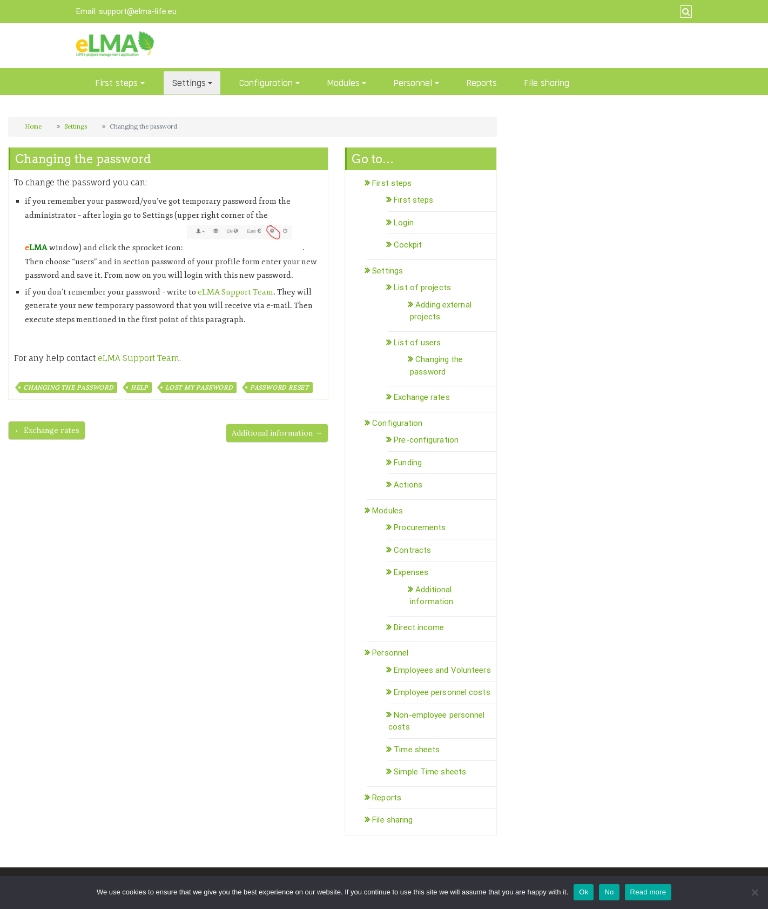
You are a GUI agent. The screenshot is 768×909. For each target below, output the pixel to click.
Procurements (420, 527)
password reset (279, 387)
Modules (343, 83)
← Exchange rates (46, 430)
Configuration (266, 83)
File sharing (546, 83)
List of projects (422, 287)
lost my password (199, 387)
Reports (481, 83)
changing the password (68, 387)
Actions (408, 485)
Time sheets (417, 749)
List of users (417, 342)
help (139, 387)
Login (404, 223)
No (609, 892)
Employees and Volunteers (442, 670)
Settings (189, 83)
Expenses (411, 572)
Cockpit (408, 245)
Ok (583, 892)
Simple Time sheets (430, 772)
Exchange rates (421, 397)
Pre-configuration (426, 440)
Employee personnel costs (442, 692)
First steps (116, 83)
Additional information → (277, 433)
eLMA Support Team (235, 292)
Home (33, 126)
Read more (648, 892)
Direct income (419, 627)
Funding (408, 462)
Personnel (412, 83)
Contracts (412, 550)
